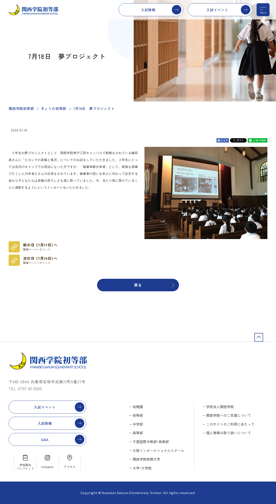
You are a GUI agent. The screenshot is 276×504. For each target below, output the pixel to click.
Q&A (45, 439)
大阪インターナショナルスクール (158, 450)
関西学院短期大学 (146, 459)
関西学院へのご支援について (228, 415)
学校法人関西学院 (220, 406)
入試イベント (217, 9)
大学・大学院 (142, 468)
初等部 (138, 415)
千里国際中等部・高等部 (151, 441)
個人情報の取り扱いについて (228, 432)
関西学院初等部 (21, 108)
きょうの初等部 (53, 108)
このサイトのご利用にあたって (230, 424)
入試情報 (148, 9)
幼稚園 (138, 406)
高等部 (138, 432)
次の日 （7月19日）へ (40, 260)
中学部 (138, 424)
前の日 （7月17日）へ (40, 246)
